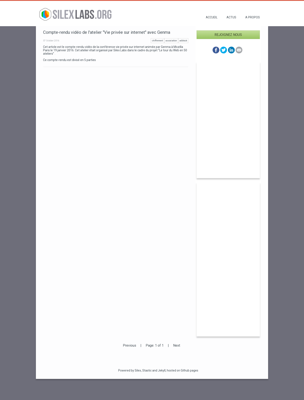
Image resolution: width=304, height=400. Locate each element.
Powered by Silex (129, 370)
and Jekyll (159, 370)
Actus (231, 17)
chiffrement (157, 40)
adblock (183, 40)
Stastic (147, 370)
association (171, 40)
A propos (252, 17)
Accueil (211, 17)
